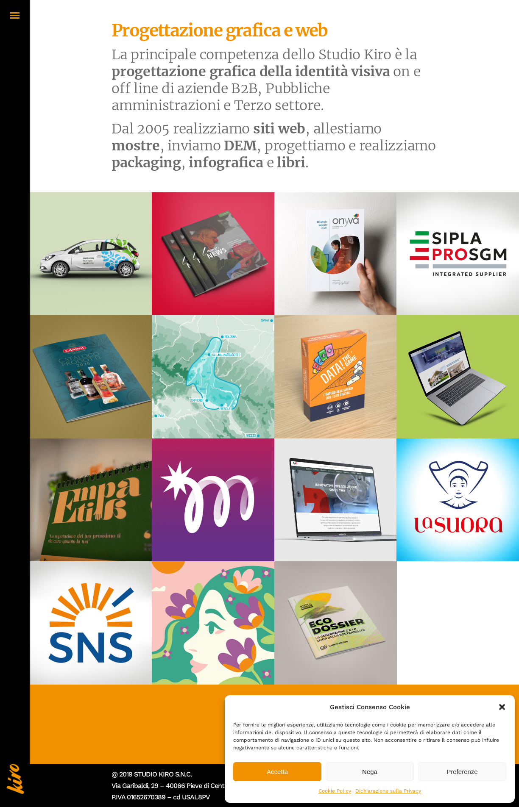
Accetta (277, 771)
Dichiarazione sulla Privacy (388, 791)
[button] (502, 707)
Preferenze (461, 771)
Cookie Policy (334, 791)
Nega (369, 771)
